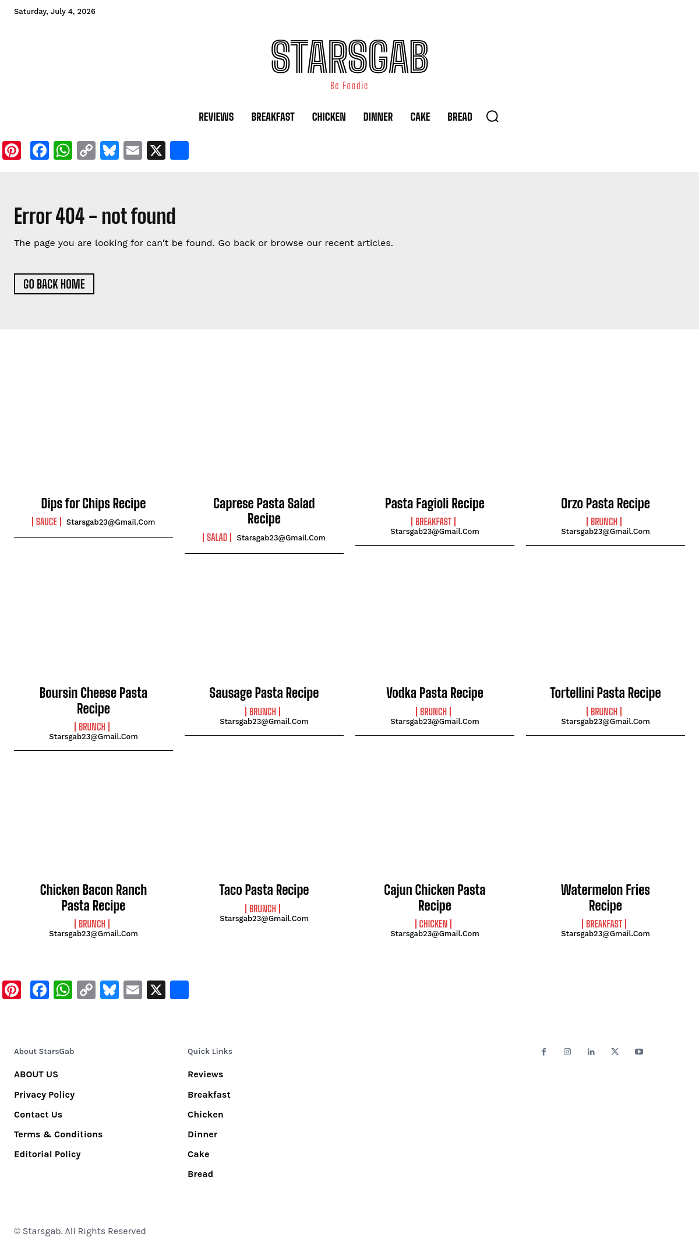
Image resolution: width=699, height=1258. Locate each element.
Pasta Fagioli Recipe (435, 508)
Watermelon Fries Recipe (605, 902)
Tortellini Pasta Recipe (605, 698)
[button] (492, 116)
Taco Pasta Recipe (264, 895)
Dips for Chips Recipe (93, 508)
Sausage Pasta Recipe (264, 698)
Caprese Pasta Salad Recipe (264, 516)
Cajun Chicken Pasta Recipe (434, 902)
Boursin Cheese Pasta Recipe (94, 705)
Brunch (604, 527)
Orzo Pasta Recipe (605, 508)
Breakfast (433, 527)
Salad (217, 542)
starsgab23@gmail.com (111, 527)
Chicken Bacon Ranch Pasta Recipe (93, 902)
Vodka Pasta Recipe (434, 698)
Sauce (46, 527)
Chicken (433, 929)
